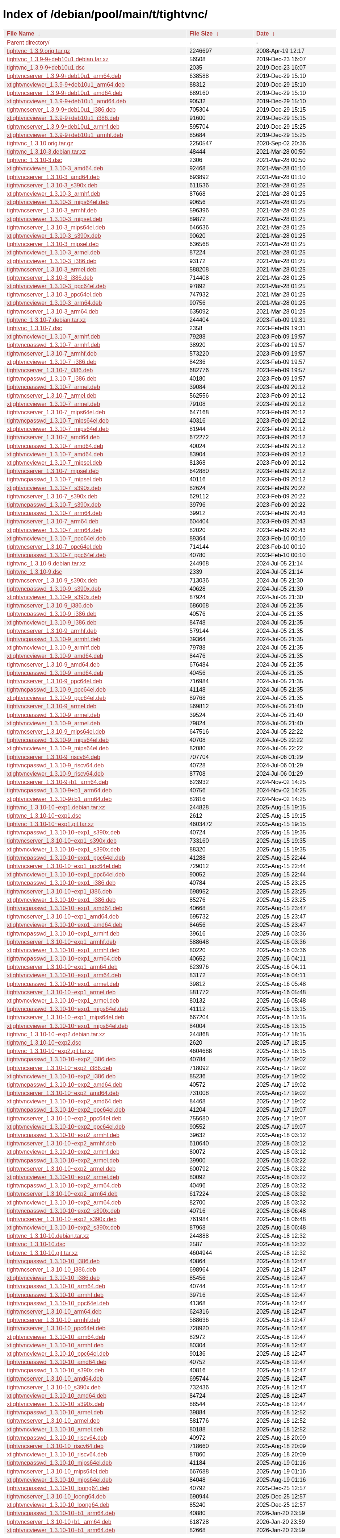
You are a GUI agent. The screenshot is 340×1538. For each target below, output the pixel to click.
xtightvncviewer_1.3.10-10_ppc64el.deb (58, 1354)
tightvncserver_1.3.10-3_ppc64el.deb (54, 294)
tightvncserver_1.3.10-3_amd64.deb (53, 177)
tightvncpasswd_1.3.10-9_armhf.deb (53, 639)
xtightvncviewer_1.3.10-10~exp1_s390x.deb (63, 849)
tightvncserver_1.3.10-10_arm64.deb (54, 1312)
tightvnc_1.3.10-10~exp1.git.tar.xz (50, 824)
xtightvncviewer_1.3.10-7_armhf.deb (53, 336)
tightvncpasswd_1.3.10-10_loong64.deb (58, 1488)
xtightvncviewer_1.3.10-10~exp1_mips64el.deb (67, 1026)
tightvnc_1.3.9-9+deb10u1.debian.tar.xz (58, 59)
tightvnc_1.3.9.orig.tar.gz (38, 51)
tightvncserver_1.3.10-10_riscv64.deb (55, 1446)
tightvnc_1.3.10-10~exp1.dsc (44, 816)
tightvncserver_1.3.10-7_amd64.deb (53, 437)
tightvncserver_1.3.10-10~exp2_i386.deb (59, 1068)
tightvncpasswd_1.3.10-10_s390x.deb (55, 1370)
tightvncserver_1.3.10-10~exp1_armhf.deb (61, 942)
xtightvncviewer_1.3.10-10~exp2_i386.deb (61, 1076)
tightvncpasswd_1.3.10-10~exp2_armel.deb (63, 1160)
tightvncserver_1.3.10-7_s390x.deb (52, 496)
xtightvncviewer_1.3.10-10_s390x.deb (55, 1404)
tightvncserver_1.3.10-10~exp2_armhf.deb (61, 1143)
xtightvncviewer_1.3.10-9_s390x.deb (54, 597)
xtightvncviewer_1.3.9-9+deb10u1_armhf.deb (65, 135)
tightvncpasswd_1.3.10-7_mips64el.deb (58, 421)
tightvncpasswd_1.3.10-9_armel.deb (53, 715)
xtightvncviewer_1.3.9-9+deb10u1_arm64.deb (66, 85)
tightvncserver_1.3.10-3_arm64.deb (52, 311)
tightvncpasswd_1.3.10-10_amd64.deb (56, 1362)
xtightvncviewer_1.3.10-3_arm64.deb (54, 303)
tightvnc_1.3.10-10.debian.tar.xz (48, 1236)
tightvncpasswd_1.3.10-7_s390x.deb (54, 505)
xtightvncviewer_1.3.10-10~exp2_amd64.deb (64, 1101)
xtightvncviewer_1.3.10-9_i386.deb (51, 622)
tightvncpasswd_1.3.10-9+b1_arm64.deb (59, 790)
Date (262, 33)
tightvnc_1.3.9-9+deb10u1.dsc (46, 68)
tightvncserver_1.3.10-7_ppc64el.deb (54, 547)
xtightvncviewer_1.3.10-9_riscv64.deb (55, 774)
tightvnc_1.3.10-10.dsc (36, 1244)
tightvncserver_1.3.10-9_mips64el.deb (56, 732)
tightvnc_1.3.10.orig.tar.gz (40, 143)
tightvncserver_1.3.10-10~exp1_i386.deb (59, 891)
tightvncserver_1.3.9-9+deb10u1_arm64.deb (64, 76)
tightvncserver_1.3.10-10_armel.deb (53, 1421)
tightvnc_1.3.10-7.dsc (34, 328)
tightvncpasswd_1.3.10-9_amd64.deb (55, 673)
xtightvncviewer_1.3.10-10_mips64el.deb (59, 1480)
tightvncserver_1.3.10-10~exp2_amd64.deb (63, 1093)
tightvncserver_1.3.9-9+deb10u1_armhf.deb (63, 127)
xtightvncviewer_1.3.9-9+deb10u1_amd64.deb (66, 101)
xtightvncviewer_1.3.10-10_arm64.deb (56, 1337)
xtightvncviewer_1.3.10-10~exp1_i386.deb (61, 900)
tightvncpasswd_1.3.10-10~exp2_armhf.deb (63, 1135)
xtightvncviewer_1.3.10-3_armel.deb (53, 252)
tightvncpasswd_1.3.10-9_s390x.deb (54, 589)
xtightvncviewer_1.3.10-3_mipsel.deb (54, 219)
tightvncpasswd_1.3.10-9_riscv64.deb (55, 765)
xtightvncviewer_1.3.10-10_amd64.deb (56, 1396)
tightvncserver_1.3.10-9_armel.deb (51, 706)
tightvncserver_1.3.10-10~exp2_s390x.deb (62, 1219)
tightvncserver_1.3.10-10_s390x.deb (54, 1387)
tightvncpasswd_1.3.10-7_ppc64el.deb (56, 555)
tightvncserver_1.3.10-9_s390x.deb (52, 580)
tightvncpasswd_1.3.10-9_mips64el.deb (58, 740)
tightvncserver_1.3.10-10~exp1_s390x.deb (62, 841)
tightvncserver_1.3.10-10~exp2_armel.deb (61, 1169)
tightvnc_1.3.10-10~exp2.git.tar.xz (50, 1051)
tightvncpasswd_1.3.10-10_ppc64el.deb (58, 1303)
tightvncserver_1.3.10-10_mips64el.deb (57, 1471)
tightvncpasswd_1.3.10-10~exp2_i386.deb (61, 1059)
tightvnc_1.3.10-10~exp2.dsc (44, 1043)
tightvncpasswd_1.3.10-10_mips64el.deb (59, 1463)
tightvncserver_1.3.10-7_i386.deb (50, 370)
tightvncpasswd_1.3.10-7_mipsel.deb (54, 479)
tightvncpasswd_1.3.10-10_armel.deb (55, 1412)
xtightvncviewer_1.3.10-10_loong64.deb (58, 1505)
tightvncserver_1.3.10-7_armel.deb (51, 396)
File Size (201, 33)
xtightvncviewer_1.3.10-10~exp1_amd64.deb (64, 925)
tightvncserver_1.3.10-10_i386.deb (51, 1270)
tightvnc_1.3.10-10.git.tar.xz (42, 1253)
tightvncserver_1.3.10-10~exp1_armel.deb (61, 992)
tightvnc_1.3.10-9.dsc (34, 572)
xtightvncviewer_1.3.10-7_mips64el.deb (58, 429)
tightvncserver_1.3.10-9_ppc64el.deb (54, 681)
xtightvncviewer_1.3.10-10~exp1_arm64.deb (64, 975)
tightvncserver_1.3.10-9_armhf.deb (52, 631)
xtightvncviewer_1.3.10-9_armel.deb (53, 723)
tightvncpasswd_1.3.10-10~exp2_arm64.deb (64, 1185)
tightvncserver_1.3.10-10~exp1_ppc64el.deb (64, 866)
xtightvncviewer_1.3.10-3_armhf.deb (53, 194)
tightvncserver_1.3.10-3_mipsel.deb (52, 244)
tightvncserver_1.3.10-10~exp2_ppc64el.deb (64, 1118)
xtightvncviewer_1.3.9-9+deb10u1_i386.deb (63, 118)
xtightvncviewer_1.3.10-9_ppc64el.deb (56, 698)
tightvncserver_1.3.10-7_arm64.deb (52, 521)
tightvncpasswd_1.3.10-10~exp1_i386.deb (61, 883)
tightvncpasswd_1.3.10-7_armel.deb (53, 387)
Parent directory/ (28, 43)
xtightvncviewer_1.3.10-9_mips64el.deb (58, 748)
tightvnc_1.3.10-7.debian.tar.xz (46, 320)
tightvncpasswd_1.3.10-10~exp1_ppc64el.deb (66, 858)
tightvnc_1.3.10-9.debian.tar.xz (46, 563)
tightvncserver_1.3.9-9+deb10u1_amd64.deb (64, 93)
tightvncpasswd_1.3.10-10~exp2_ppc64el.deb (66, 1110)
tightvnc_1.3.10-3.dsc (34, 160)
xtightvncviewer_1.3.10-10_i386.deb (53, 1278)
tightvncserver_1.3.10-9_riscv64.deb (53, 757)
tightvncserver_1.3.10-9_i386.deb (50, 605)
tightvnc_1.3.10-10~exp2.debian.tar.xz (56, 1034)
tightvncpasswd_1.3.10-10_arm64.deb (56, 1286)
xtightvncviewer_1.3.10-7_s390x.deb (54, 488)
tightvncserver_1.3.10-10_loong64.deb (56, 1496)
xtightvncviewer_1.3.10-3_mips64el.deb (58, 202)
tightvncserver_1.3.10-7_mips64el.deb (56, 412)
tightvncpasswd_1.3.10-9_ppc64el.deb (56, 690)
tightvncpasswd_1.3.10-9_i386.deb (51, 614)
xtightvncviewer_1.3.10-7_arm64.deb (54, 530)
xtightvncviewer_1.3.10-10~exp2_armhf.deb (63, 1152)
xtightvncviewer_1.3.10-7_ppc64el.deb (56, 538)
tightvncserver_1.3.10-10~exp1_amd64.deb (63, 916)
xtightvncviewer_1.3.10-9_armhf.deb (53, 647)
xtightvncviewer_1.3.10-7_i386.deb (51, 362)
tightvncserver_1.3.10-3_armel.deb (51, 269)
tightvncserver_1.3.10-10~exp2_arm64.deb (62, 1194)
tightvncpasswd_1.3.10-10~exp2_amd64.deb (64, 1085)
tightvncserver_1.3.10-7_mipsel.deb (52, 471)
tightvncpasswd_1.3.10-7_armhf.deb (53, 345)
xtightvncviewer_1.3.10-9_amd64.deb (55, 656)
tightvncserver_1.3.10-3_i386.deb (50, 278)
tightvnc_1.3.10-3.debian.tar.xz (46, 152)
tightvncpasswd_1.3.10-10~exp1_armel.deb (63, 984)
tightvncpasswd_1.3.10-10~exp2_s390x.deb (63, 1211)
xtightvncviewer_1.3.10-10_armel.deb (55, 1429)
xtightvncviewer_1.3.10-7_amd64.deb (55, 454)
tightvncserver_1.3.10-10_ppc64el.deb (56, 1328)
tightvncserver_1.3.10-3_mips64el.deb (56, 227)
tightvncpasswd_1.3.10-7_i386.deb (51, 379)
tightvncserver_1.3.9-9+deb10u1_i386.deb (61, 110)
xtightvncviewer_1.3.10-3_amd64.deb (55, 168)
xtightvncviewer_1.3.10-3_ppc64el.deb (56, 286)
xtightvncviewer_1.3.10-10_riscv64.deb (57, 1454)
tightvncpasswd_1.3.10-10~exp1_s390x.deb (63, 832)
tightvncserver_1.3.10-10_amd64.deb (55, 1379)
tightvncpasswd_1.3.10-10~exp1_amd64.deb (64, 908)
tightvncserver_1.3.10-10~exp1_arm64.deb (62, 967)
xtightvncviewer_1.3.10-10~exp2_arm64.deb (64, 1202)
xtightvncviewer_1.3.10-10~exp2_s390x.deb (63, 1227)
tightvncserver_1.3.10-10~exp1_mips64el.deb (65, 1017)
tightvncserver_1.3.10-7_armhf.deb (52, 354)
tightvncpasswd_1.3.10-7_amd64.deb (55, 446)
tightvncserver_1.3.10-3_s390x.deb (52, 185)
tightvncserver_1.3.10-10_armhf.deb (53, 1320)
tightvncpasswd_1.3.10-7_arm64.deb (54, 513)
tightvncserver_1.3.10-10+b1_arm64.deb (59, 1522)
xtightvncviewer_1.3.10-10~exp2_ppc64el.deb (66, 1127)
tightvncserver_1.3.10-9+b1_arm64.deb (57, 782)
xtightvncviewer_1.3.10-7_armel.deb (53, 404)
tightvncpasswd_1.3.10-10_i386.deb (53, 1261)
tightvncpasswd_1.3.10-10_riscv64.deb (57, 1438)
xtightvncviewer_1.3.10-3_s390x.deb (54, 236)
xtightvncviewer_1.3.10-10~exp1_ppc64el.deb (66, 874)
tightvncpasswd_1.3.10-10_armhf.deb (55, 1295)
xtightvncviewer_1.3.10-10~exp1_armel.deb (63, 1001)
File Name (20, 33)
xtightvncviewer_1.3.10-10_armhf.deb (55, 1345)
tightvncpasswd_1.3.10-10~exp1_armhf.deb (63, 933)
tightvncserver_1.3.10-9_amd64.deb (53, 665)
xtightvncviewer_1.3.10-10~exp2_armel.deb (63, 1177)
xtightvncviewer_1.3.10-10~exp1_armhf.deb (63, 950)
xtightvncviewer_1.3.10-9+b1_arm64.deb (59, 799)
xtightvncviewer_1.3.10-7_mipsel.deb (54, 463)
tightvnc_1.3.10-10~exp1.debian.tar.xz (56, 807)
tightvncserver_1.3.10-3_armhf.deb (52, 210)
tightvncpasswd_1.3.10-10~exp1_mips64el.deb (67, 1009)
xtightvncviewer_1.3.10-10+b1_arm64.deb (61, 1530)
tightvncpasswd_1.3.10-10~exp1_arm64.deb (64, 958)
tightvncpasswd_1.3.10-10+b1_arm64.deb (61, 1513)
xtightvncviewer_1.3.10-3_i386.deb (51, 261)
